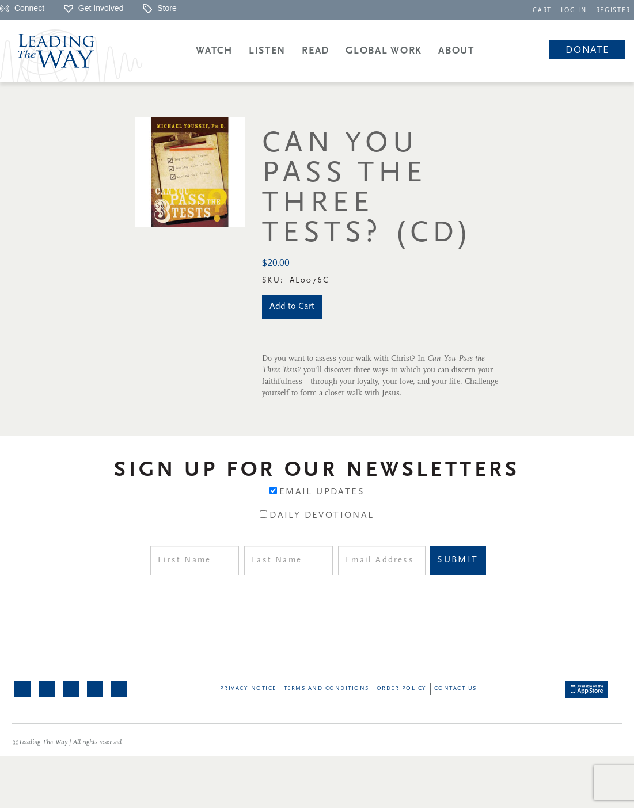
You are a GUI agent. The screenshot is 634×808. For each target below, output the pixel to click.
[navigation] (542, 9)
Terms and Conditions (326, 688)
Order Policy (402, 688)
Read (315, 51)
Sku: (274, 280)
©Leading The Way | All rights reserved (67, 742)
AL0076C (309, 280)
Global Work (384, 51)
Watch (214, 51)
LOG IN (574, 10)
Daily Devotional (321, 515)
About (456, 51)
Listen (267, 51)
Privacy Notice (248, 688)
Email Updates (322, 492)
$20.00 (276, 262)
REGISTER (613, 10)
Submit (457, 560)
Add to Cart (291, 306)
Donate (587, 50)
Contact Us (455, 688)
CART (542, 10)
